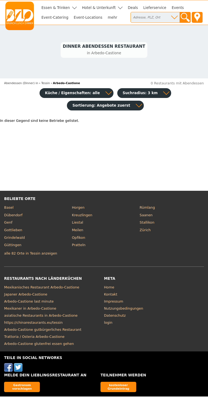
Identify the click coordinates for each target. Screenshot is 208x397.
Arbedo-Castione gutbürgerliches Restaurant (42, 330)
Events (178, 8)
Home (109, 288)
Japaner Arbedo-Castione (25, 295)
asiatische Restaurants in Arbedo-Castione (40, 316)
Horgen (78, 208)
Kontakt (110, 295)
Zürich (145, 231)
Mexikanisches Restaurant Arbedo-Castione (41, 288)
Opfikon (78, 238)
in (21, 84)
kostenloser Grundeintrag (118, 387)
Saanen (146, 216)
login (108, 323)
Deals (133, 8)
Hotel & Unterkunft (99, 8)
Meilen (77, 231)
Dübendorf (13, 216)
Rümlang (147, 208)
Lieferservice (154, 8)
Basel (9, 208)
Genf (8, 223)
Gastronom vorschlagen (22, 387)
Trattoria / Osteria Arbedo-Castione (34, 337)
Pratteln (78, 246)
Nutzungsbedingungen (123, 309)
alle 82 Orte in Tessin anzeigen (30, 254)
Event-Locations (88, 17)
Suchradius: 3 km (140, 94)
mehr (112, 17)
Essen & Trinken (55, 8)
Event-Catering (54, 17)
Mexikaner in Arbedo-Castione (30, 309)
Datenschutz (115, 316)
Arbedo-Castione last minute (29, 302)
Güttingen (12, 246)
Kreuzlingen (82, 216)
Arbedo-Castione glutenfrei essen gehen (39, 344)
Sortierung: (101, 106)
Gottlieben (13, 231)
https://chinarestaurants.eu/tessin (33, 323)
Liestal (77, 223)
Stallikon (147, 223)
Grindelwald (14, 238)
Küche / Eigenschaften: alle (72, 94)
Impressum (113, 302)
